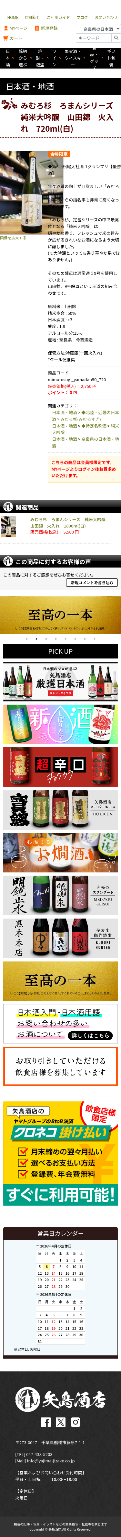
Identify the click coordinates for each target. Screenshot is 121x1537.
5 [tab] (65, 639)
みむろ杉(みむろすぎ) (80, 419)
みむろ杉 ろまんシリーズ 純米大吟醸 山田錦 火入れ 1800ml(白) (70, 522)
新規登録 (46, 28)
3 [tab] (46, 639)
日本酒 (8, 58)
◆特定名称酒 (93, 426)
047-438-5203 (39, 1454)
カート (13, 38)
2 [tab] (36, 639)
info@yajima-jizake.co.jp (51, 1461)
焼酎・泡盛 (40, 58)
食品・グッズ (94, 58)
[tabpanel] (60, 615)
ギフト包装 (111, 58)
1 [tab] (27, 639)
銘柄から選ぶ (23, 58)
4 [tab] (56, 639)
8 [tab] (94, 639)
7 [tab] (85, 639)
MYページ (15, 28)
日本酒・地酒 (64, 412)
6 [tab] (75, 639)
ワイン (54, 58)
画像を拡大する (13, 237)
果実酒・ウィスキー (73, 58)
